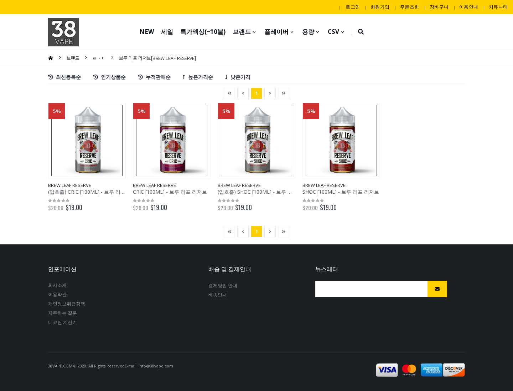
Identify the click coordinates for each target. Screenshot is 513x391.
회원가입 (379, 7)
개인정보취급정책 (67, 303)
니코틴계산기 (62, 322)
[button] (361, 32)
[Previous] (229, 93)
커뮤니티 (498, 7)
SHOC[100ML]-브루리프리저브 (340, 191)
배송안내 (217, 294)
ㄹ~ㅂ (99, 58)
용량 (308, 31)
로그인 (353, 7)
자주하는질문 (62, 313)
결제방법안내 (222, 285)
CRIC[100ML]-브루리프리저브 (170, 191)
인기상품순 (109, 76)
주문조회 (409, 7)
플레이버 (276, 31)
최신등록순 (64, 76)
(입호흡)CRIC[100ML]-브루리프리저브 (95, 191)
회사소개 (57, 285)
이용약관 (57, 294)
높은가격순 (198, 76)
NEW (146, 31)
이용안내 (468, 7)
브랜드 (242, 31)
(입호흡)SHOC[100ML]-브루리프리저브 (266, 191)
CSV (333, 31)
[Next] (283, 93)
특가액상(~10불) (203, 31)
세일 (167, 31)
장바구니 (439, 7)
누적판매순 (154, 76)
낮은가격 (237, 76)
